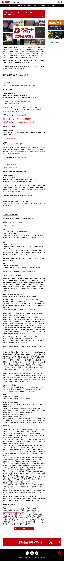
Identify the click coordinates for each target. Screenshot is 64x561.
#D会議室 (27, 102)
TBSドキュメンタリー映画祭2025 (24, 51)
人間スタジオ (36, 5)
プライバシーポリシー (28, 557)
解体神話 (43, 5)
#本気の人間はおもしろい (16, 104)
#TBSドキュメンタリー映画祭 (11, 102)
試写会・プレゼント (28, 5)
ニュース (14, 5)
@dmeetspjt (22, 300)
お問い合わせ (36, 557)
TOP (9, 5)
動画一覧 (20, 5)
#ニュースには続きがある (10, 138)
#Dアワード (22, 102)
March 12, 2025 (28, 195)
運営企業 (20, 557)
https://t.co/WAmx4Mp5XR (37, 189)
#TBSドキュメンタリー (12, 151)
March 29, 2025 (21, 115)
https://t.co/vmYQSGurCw (37, 151)
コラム (48, 5)
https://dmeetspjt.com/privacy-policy (14, 512)
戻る (24, 528)
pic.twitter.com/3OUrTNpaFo (11, 191)
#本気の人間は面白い (8, 185)
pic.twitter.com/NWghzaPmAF (11, 111)
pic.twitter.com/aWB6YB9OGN (11, 153)
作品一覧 (54, 5)
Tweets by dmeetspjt (53, 42)
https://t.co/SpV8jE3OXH (34, 109)
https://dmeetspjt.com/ (25, 377)
